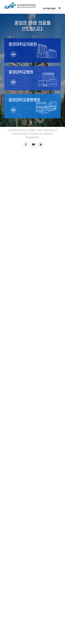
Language (49, 8)
